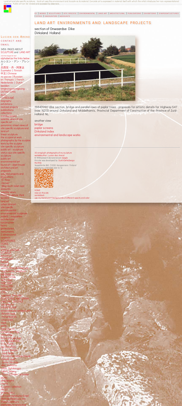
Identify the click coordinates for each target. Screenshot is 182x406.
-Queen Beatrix (9, 350)
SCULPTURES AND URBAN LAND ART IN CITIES (15, 300)
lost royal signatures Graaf (15, 395)
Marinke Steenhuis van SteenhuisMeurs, (13, 400)
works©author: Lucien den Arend (49, 155)
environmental (87, 13)
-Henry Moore (8, 371)
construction (7, 222)
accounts (65, 15)
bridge (39, 124)
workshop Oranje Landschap (10, 333)
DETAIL (4, 243)
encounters (51, 15)
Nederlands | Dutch (12, 82)
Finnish (17, 70)
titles (3, 246)
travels (4, 383)
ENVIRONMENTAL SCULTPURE (10, 342)
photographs (7, 380)
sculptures (55, 13)
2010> (4, 292)
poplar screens (44, 128)
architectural (117, 13)
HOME (37, 190)
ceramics (5, 237)
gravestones (7, 228)
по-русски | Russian (12, 76)
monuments (7, 231)
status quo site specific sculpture (13, 154)
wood (3, 322)
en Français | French (12, 79)
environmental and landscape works (57, 135)
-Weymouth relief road (12, 186)
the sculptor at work (11, 137)
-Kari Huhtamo (9, 365)
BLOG (4, 95)
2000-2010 (7, 289)
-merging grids (9, 316)
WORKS (5, 198)
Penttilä (38, 162)
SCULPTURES (8, 240)
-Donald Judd (8, 359)
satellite (5, 192)
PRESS (4, 389)
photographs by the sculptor (15, 140)
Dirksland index (44, 131)
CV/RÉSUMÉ (7, 97)
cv (36, 13)
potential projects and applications (12, 175)
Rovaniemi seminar (11, 338)
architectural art (9, 167)
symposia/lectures (169, 13)
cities (39, 15)
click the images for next (8, 56)
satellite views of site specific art (12, 120)
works (43, 13)
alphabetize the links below (15, 58)
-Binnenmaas (8, 313)
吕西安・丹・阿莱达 (12, 67)
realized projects (9, 107)
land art (102, 13)
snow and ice (8, 329)
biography (6, 100)
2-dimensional (8, 234)
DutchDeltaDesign (66, 160)
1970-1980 (6, 280)
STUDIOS (6, 253)
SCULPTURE (7, 52)
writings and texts (10, 250)
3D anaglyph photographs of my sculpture (53, 152)
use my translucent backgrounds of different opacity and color (62, 197)
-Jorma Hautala (9, 362)
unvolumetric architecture (14, 268)
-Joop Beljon (7, 353)
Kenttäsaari (7, 258)
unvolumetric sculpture (13, 271)
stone (4, 325)
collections (6, 113)
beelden (5, 85)
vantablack (39, 195)
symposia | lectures (11, 295)
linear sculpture (9, 134)
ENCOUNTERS (8, 347)
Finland (5, 265)
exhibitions (150, 13)
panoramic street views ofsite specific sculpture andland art (15, 128)
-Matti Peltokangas (11, 368)
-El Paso (5, 179)
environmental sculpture (14, 213)
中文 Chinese (9, 73)
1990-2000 (7, 286)
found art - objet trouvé (13, 164)
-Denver (5, 183)
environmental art (10, 161)
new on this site (42, 192)
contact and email (11, 42)
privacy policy (8, 392)
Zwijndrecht (7, 304)
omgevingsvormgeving (13, 88)
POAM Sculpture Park (12, 195)
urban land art (8, 204)
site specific (70, 13)
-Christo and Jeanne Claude (16, 356)
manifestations (9, 116)
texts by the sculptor (11, 143)
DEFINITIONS (8, 91)
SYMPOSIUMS (8, 307)
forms (4, 225)
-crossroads (7, 319)
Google (65, 157)
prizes (4, 377)
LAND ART (24, 52)
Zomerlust (6, 255)
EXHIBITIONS (8, 277)
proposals (6, 170)
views (13, 192)
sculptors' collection (11, 386)
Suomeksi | (7, 70)
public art (6, 158)
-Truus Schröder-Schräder (15, 374)
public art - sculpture (12, 149)
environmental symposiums (15, 310)
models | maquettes (11, 216)
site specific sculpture (12, 146)
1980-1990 (7, 283)
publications (134, 13)
